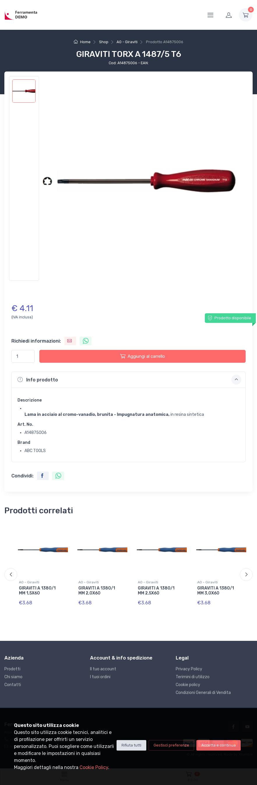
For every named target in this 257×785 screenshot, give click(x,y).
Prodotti (12, 669)
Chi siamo (13, 676)
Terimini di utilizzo (193, 676)
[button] (128, 380)
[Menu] (210, 14)
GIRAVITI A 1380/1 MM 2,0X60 (96, 591)
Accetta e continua (218, 745)
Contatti (12, 684)
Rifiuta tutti (131, 745)
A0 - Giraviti (127, 42)
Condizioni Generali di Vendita (203, 692)
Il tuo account (103, 669)
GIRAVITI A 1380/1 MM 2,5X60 (156, 591)
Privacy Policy (189, 669)
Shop (103, 42)
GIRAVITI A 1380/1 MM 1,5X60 (37, 591)
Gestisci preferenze (171, 745)
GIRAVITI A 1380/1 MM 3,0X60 (215, 591)
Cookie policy (188, 684)
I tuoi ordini (100, 676)
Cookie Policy (94, 767)
